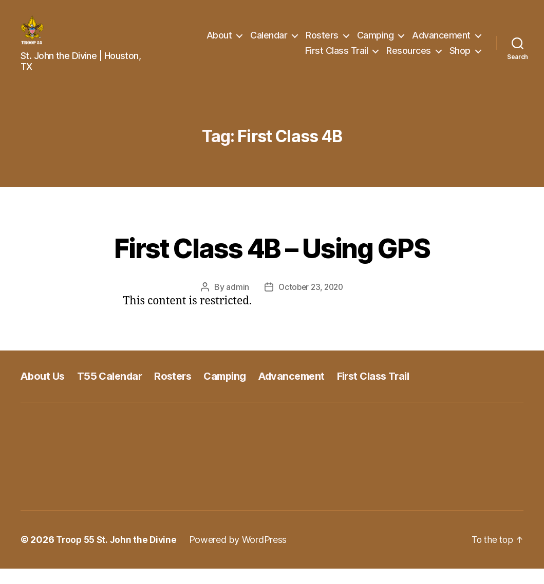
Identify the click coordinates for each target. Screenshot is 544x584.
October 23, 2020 (311, 302)
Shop (460, 58)
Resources (408, 58)
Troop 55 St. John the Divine (118, 555)
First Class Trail (336, 58)
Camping (375, 42)
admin (235, 302)
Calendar (268, 42)
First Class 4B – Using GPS (272, 261)
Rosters (322, 42)
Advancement (441, 42)
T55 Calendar (113, 390)
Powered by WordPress (242, 555)
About (219, 42)
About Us (44, 390)
